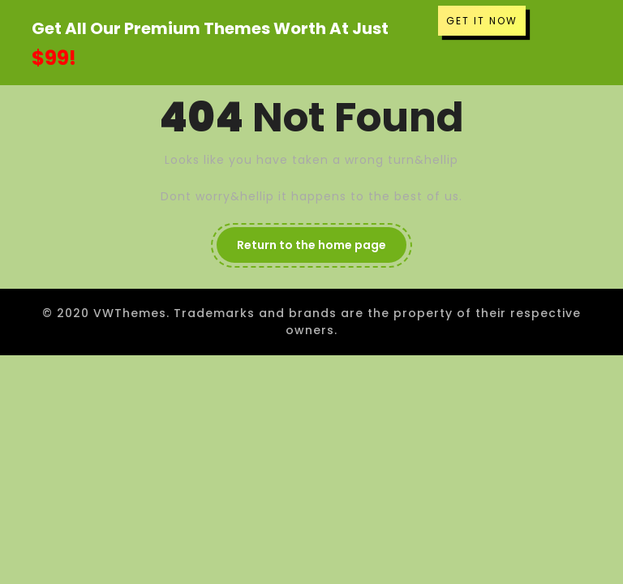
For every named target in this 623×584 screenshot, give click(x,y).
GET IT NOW (482, 21)
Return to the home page (311, 245)
